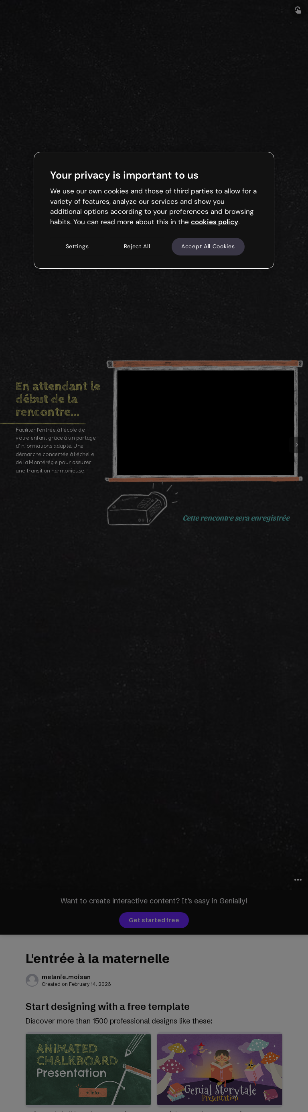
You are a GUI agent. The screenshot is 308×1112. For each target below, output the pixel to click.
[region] (154, 210)
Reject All (137, 246)
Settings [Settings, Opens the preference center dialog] (77, 246)
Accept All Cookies (208, 246)
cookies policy (214, 221)
